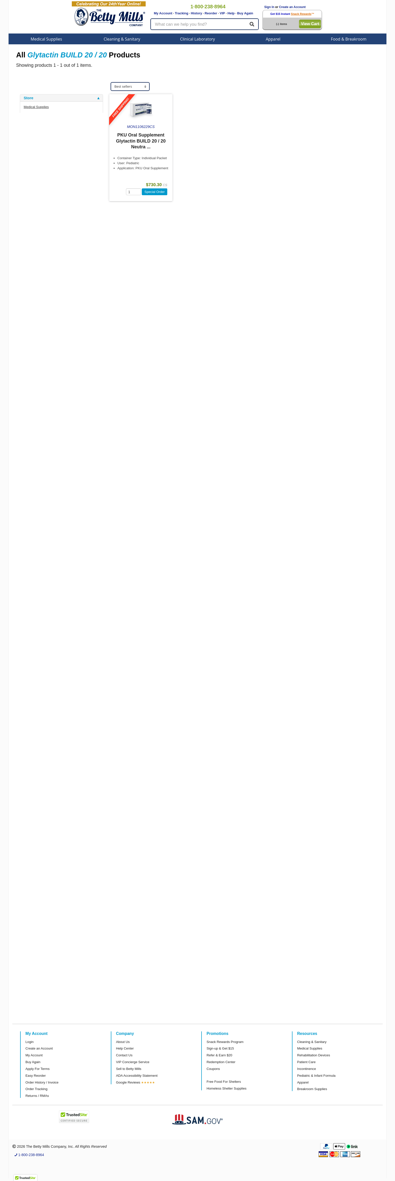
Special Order (154, 192)
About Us (123, 1042)
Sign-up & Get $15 (220, 1048)
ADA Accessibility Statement (137, 1075)
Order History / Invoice (41, 1082)
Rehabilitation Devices (313, 1055)
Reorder (211, 13)
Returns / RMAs (37, 1096)
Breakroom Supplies (312, 1089)
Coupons (213, 1069)
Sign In (269, 7)
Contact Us (124, 1055)
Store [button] (28, 98)
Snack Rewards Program (225, 1042)
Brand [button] (29, 148)
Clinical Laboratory (197, 39)
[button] (25, 1176)
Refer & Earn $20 (219, 1055)
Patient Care (306, 1062)
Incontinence (306, 1069)
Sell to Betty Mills (128, 1069)
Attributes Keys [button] (38, 181)
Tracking (181, 13)
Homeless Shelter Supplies (226, 1088)
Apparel (273, 39)
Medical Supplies (46, 39)
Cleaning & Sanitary (122, 39)
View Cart (310, 24)
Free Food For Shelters (224, 1082)
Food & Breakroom (348, 39)
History (196, 13)
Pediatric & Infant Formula (316, 1075)
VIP (222, 13)
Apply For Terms (37, 1069)
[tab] (61, 98)
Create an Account (292, 7)
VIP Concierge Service (132, 1062)
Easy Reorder (35, 1075)
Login (29, 1042)
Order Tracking (36, 1089)
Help (231, 13)
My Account (163, 13)
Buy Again (245, 13)
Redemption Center (221, 1062)
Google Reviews (128, 1082)
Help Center (125, 1048)
